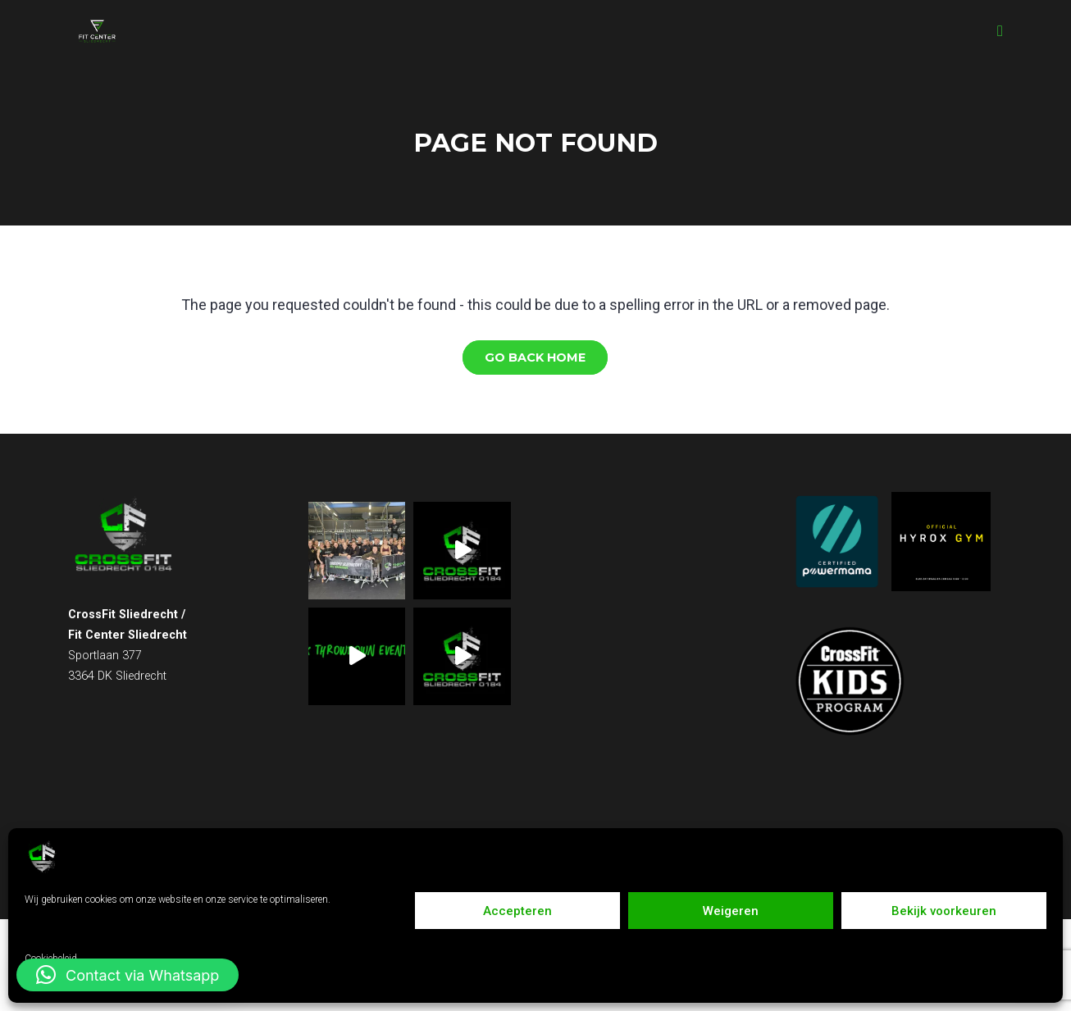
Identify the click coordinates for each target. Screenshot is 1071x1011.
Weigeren (731, 911)
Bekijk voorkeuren (943, 911)
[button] (127, 975)
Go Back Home (535, 357)
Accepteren (517, 911)
